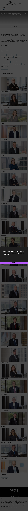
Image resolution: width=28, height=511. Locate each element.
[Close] (26, 249)
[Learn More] (14, 263)
